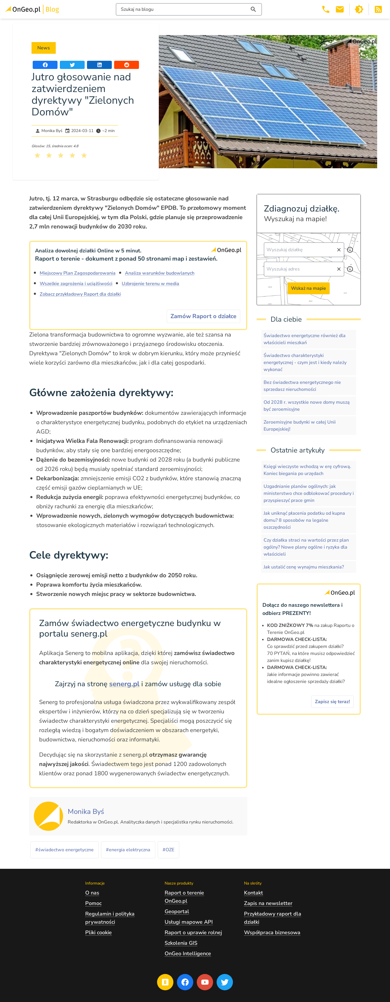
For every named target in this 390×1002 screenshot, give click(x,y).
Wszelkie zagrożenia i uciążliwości (76, 283)
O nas (92, 892)
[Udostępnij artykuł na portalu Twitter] (72, 65)
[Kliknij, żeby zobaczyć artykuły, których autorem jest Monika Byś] (86, 812)
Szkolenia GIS (181, 942)
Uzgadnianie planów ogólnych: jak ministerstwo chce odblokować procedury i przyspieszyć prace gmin (309, 493)
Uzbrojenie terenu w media (150, 283)
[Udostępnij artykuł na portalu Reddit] (126, 65)
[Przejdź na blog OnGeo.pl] (165, 982)
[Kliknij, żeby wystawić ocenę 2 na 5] (49, 155)
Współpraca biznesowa (272, 932)
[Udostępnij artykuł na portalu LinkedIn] (99, 65)
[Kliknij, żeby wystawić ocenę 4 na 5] (72, 155)
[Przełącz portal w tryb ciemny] (359, 9)
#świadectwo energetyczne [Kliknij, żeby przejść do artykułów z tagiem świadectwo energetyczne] (64, 850)
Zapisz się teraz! (332, 701)
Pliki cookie (98, 932)
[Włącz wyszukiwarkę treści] (189, 9)
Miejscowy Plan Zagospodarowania (78, 273)
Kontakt (253, 892)
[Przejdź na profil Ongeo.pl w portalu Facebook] (185, 982)
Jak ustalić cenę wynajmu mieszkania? (304, 567)
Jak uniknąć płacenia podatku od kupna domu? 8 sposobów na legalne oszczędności (304, 520)
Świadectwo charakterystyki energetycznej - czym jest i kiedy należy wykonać (305, 362)
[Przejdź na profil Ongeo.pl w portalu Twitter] (225, 982)
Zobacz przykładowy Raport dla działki (80, 294)
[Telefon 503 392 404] (326, 9)
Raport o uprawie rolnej (193, 932)
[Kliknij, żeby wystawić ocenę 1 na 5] (37, 155)
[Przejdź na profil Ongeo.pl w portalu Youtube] (205, 982)
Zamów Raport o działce (203, 316)
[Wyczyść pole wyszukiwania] (339, 250)
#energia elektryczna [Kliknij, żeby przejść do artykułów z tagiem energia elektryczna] (128, 850)
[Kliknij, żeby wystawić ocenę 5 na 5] (84, 155)
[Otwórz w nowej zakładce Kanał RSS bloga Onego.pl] (378, 9)
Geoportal (177, 911)
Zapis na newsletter (268, 903)
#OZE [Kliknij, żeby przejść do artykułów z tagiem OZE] (168, 850)
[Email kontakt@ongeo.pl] (340, 9)
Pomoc (93, 903)
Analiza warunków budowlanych (159, 273)
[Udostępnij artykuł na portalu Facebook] (45, 65)
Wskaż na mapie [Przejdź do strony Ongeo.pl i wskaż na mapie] (308, 288)
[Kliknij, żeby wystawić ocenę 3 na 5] (61, 155)
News (43, 48)
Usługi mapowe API (189, 921)
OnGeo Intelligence (188, 953)
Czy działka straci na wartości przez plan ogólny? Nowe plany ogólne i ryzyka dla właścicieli (306, 547)
